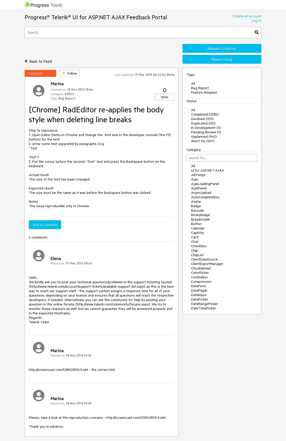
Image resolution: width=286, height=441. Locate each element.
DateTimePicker (203, 308)
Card (194, 237)
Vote (164, 97)
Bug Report (200, 88)
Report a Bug (222, 59)
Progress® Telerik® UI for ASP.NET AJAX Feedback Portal (96, 17)
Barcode (197, 210)
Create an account (247, 16)
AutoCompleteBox (205, 197)
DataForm (198, 286)
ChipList (197, 255)
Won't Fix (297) (202, 141)
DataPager (199, 290)
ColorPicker (200, 272)
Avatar (196, 201)
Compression (201, 281)
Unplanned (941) (204, 136)
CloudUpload (201, 268)
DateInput (198, 295)
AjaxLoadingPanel (205, 183)
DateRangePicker (204, 303)
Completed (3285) (205, 114)
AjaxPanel (199, 188)
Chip (194, 250)
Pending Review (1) (206, 132)
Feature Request (204, 92)
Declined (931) (202, 119)
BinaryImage (200, 215)
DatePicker (199, 299)
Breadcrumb (200, 219)
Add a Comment (45, 224)
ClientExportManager (207, 263)
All (193, 83)
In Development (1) (206, 127)
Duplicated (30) (203, 123)
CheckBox (199, 246)
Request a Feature (222, 48)
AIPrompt (198, 175)
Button (196, 223)
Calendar (198, 228)
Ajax (194, 179)
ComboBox (199, 277)
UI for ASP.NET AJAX (207, 170)
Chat (194, 241)
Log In (256, 20)
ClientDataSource (204, 259)
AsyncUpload (201, 192)
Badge (196, 206)
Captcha (197, 232)
